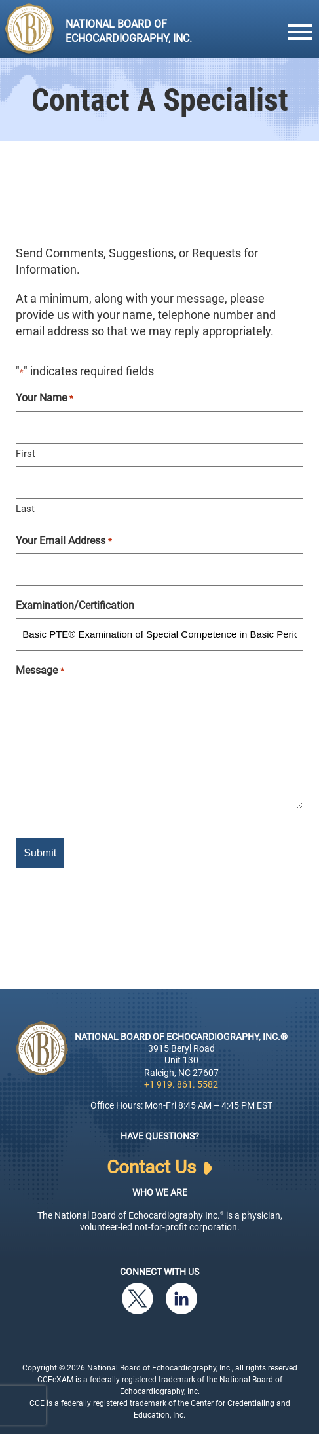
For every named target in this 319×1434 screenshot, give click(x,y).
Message (40, 670)
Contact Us (159, 1167)
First (25, 454)
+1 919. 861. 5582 (181, 1084)
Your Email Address (63, 540)
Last (25, 509)
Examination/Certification (75, 605)
